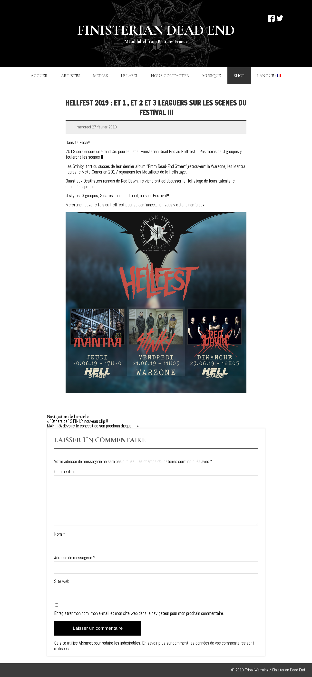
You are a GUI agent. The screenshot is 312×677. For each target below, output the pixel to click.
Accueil (39, 75)
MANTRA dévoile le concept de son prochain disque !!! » (93, 426)
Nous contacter (170, 75)
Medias (100, 75)
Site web (61, 581)
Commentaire (65, 471)
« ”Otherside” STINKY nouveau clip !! (77, 421)
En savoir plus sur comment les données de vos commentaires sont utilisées (154, 646)
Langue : (269, 75)
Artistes (70, 75)
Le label (129, 75)
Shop (239, 75)
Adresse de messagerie (74, 558)
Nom (59, 534)
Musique (211, 75)
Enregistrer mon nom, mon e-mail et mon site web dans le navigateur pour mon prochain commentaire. (139, 613)
